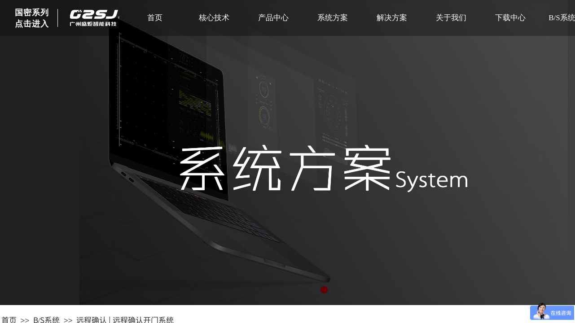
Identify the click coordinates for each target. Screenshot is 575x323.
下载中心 (510, 17)
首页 (154, 17)
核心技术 (214, 17)
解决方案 (392, 17)
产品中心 (273, 17)
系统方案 (332, 17)
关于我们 (451, 17)
